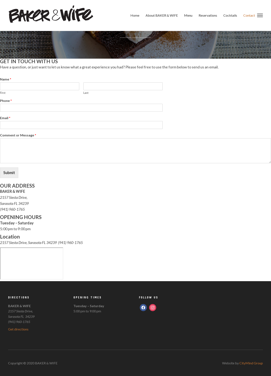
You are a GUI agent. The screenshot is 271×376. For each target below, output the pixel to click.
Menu (188, 15)
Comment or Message (18, 135)
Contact (249, 15)
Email (5, 118)
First (2, 92)
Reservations (208, 15)
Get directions (18, 329)
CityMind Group (251, 363)
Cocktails (230, 15)
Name (5, 79)
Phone (6, 101)
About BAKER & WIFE (162, 15)
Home (134, 15)
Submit (9, 172)
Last (85, 92)
